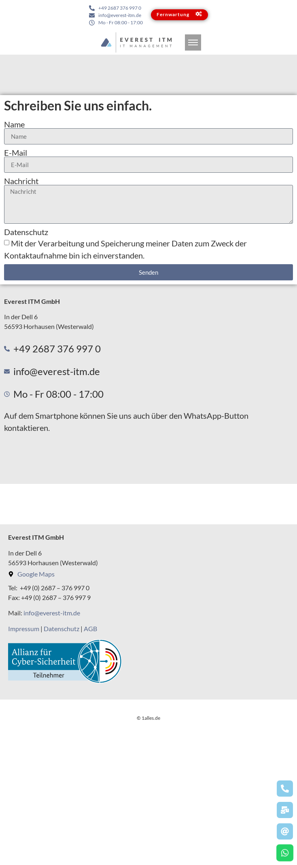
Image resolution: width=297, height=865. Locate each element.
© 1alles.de (148, 858)
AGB (90, 628)
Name (14, 124)
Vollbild (41, 700)
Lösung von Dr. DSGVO (267, 828)
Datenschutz (26, 232)
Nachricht (21, 181)
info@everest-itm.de (51, 613)
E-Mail (15, 152)
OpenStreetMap (211, 828)
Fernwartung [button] (180, 14)
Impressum (23, 628)
